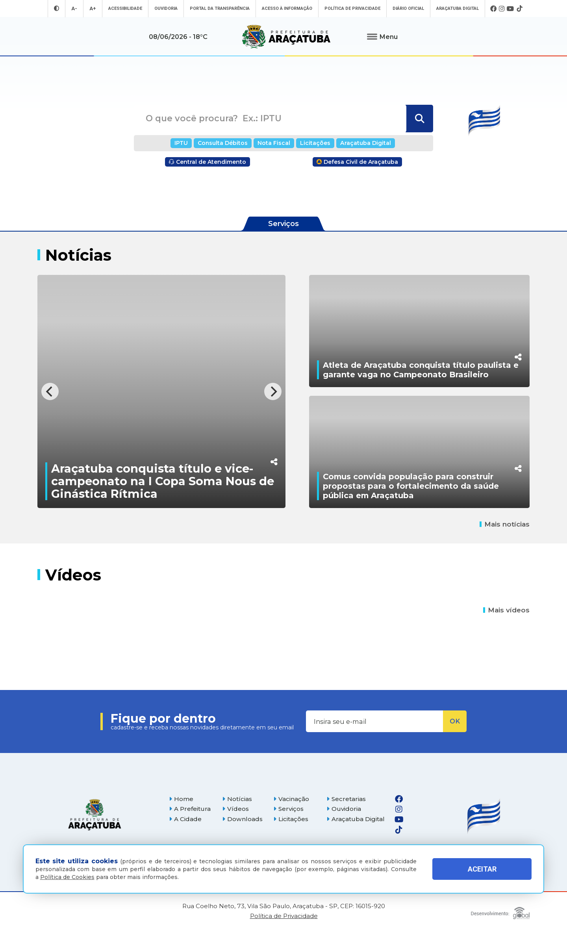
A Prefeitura (190, 808)
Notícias (237, 799)
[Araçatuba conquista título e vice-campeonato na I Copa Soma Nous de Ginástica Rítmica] (161, 391)
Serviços (288, 808)
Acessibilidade (125, 8)
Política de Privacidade (352, 8)
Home (181, 799)
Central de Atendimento (207, 161)
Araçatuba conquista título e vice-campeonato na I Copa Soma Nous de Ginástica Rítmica (162, 481)
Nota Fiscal (274, 143)
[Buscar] (418, 118)
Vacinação (291, 799)
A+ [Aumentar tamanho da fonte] (92, 8)
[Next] (273, 391)
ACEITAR (482, 869)
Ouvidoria (166, 8)
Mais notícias (505, 524)
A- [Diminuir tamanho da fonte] (74, 8)
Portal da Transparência (220, 8)
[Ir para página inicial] (286, 37)
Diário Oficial (408, 8)
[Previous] (50, 391)
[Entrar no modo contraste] (56, 8)
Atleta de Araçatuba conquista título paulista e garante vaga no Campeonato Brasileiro (421, 369)
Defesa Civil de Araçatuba (357, 161)
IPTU (181, 143)
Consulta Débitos (223, 143)
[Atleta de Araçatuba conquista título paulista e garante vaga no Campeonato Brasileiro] (419, 331)
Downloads (242, 819)
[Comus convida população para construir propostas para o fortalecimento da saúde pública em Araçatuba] (419, 452)
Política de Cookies (67, 877)
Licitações (315, 143)
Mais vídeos (506, 610)
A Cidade (185, 819)
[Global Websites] (500, 911)
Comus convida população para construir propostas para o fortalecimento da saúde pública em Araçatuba (411, 486)
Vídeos (235, 808)
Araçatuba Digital (457, 8)
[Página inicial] (94, 814)
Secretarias (346, 799)
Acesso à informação (287, 8)
